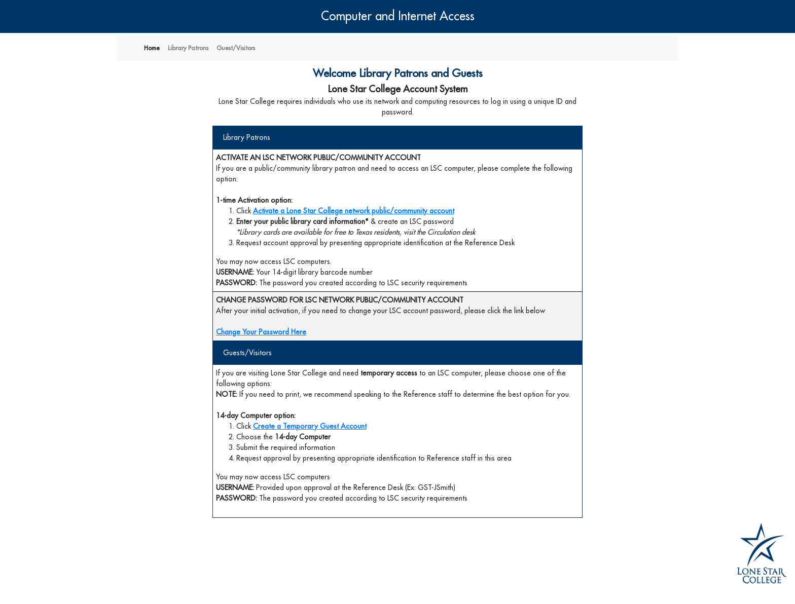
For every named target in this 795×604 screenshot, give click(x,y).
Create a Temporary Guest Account (310, 426)
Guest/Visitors (235, 48)
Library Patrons (188, 48)
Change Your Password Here (261, 331)
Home (152, 48)
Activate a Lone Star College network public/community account (353, 210)
